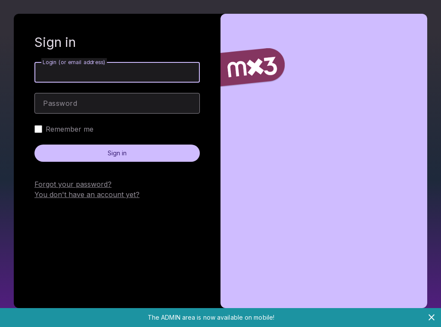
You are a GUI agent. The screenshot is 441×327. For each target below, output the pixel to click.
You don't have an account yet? (87, 194)
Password (60, 103)
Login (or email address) (74, 62)
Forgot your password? (73, 184)
